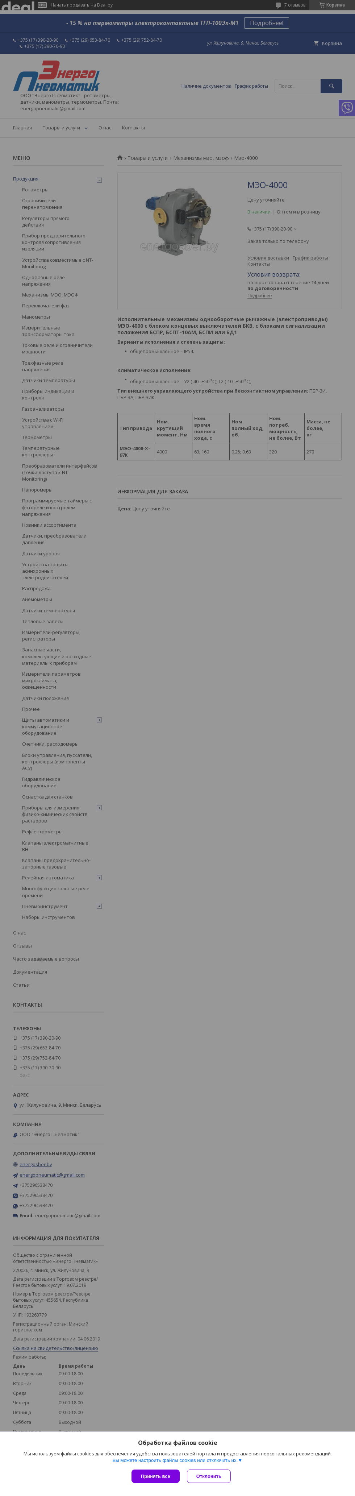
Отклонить (208, 1476)
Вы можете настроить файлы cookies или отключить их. (175, 1460)
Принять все (155, 1476)
